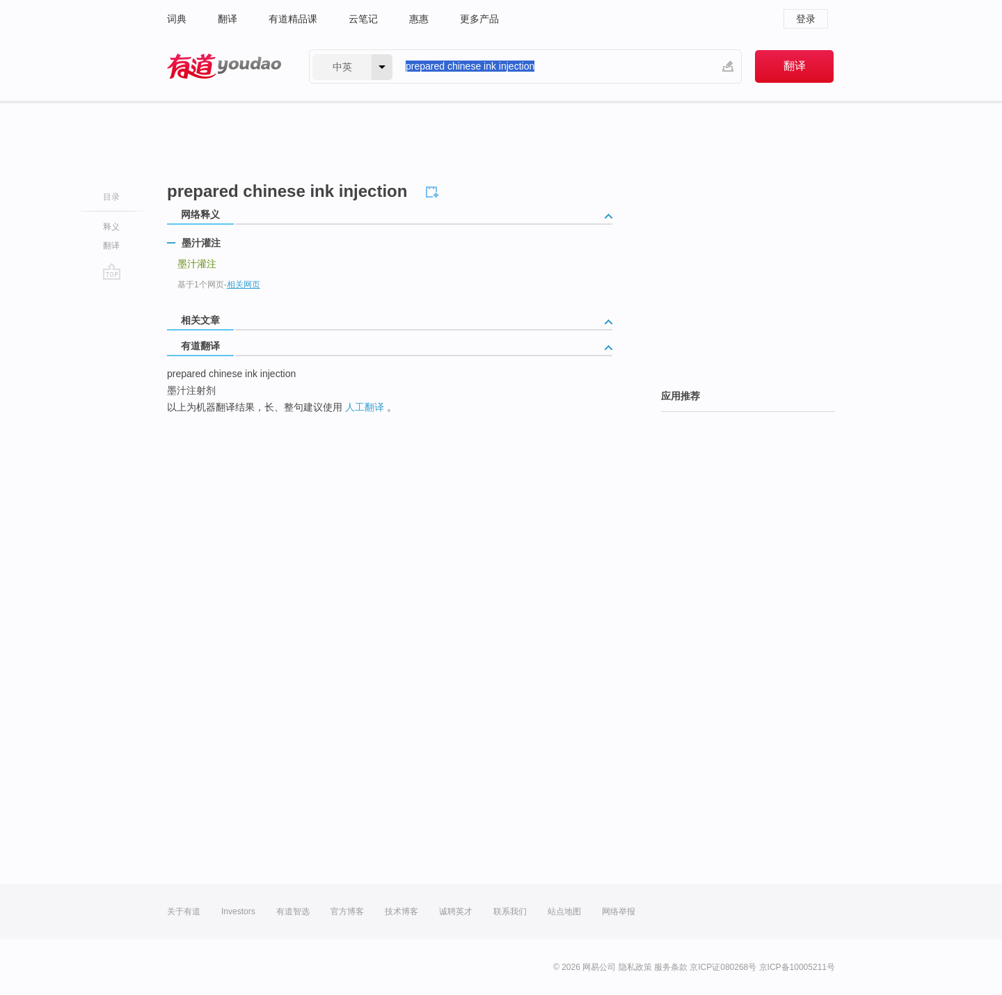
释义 (111, 227)
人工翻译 (364, 407)
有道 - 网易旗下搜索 (224, 66)
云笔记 (363, 18)
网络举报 (618, 911)
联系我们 (510, 911)
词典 (176, 18)
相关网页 (243, 284)
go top (111, 271)
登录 (806, 18)
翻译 (227, 18)
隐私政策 (635, 967)
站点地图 (564, 911)
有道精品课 (293, 18)
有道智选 (293, 911)
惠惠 (419, 18)
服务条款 (670, 967)
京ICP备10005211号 (797, 967)
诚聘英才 (455, 911)
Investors (238, 911)
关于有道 (183, 911)
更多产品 (479, 18)
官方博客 (347, 911)
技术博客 (401, 911)
